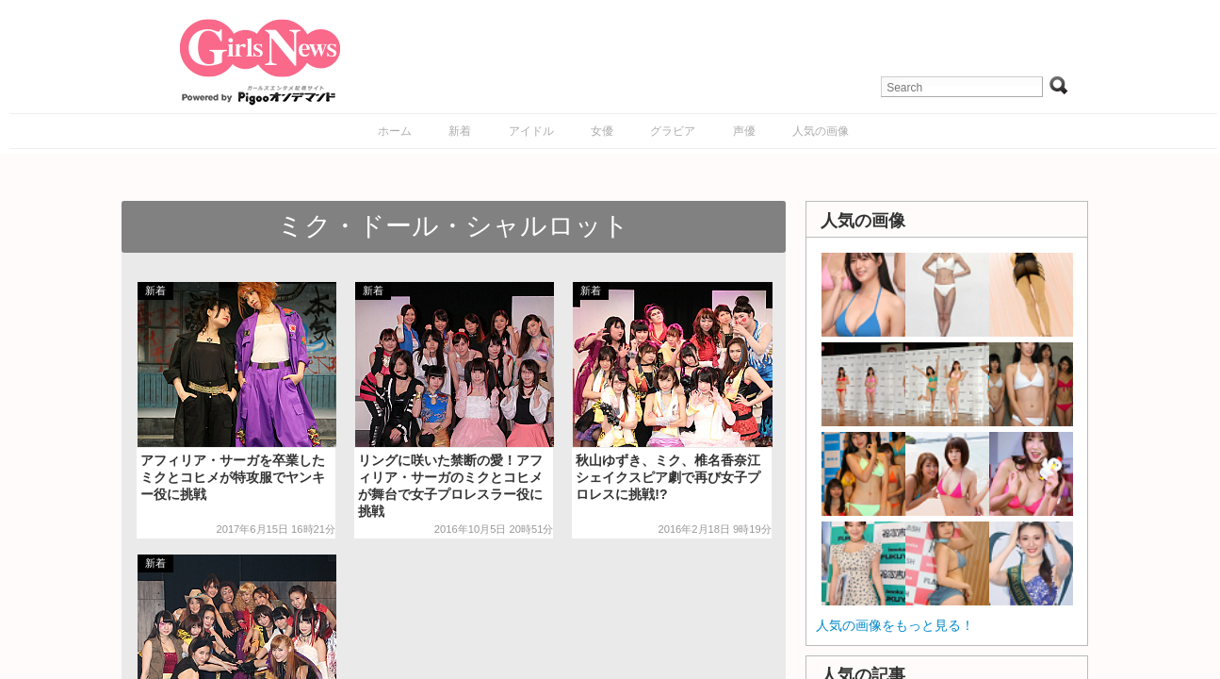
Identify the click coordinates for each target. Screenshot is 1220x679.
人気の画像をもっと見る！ (895, 625)
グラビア (672, 131)
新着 (459, 131)
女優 (602, 131)
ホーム (395, 131)
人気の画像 (820, 131)
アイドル (531, 131)
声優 (744, 131)
